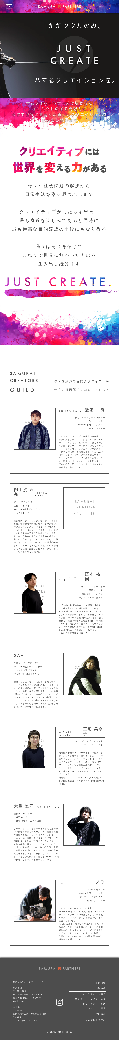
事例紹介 (101, 982)
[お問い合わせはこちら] (9, 6)
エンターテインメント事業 (90, 999)
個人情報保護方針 (95, 1020)
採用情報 (101, 1014)
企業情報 (101, 988)
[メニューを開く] (110, 6)
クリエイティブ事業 (94, 1003)
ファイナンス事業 (95, 1008)
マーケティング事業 (94, 994)
